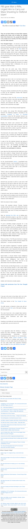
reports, (15, 161)
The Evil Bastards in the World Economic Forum (11, 418)
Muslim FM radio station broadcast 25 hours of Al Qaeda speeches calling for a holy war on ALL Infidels (14, 364)
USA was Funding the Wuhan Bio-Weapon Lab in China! (13, 486)
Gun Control (4, 356)
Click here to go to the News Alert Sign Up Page (10, 398)
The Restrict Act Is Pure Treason (8, 413)
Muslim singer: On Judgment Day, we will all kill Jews (12, 452)
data (20, 48)
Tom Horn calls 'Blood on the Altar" (16, 344)
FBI (25, 354)
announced (19, 97)
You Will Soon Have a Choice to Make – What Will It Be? (13, 422)
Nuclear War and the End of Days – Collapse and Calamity (13, 415)
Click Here (22, 25)
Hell (11, 308)
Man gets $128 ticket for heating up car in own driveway (13, 463)
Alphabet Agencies (7, 354)
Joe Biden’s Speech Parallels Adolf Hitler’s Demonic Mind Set (14, 420)
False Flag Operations (17, 354)
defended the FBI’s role (12, 215)
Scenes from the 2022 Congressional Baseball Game (12, 436)
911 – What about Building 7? (7, 407)
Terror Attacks (10, 356)
